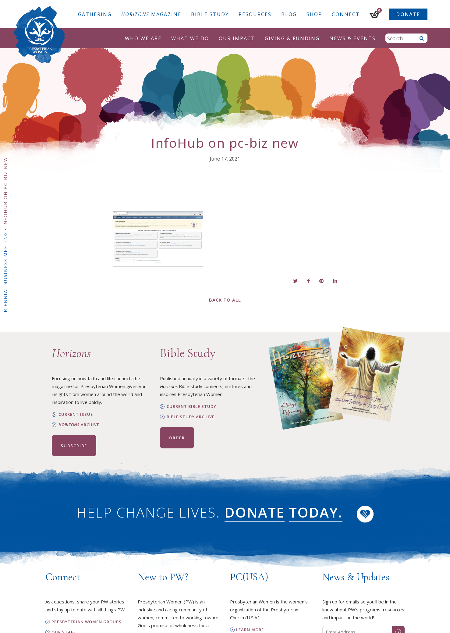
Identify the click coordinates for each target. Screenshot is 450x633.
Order (177, 437)
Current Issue (75, 414)
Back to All (225, 300)
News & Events (352, 38)
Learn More (250, 630)
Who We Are (143, 38)
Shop (314, 14)
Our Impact (237, 38)
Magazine (151, 14)
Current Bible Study (191, 406)
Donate (408, 14)
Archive (78, 425)
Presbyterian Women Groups (86, 622)
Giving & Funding (292, 38)
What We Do (190, 38)
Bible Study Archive (190, 417)
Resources (255, 14)
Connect (346, 14)
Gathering (95, 14)
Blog (289, 14)
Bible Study (210, 14)
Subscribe (74, 445)
